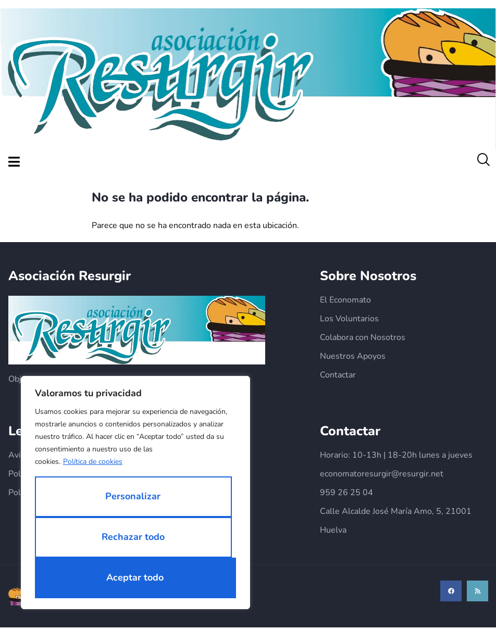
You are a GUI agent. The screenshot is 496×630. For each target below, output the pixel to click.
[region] (135, 492)
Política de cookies (92, 462)
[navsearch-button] (483, 162)
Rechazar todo (133, 537)
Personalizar (132, 496)
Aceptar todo (135, 577)
